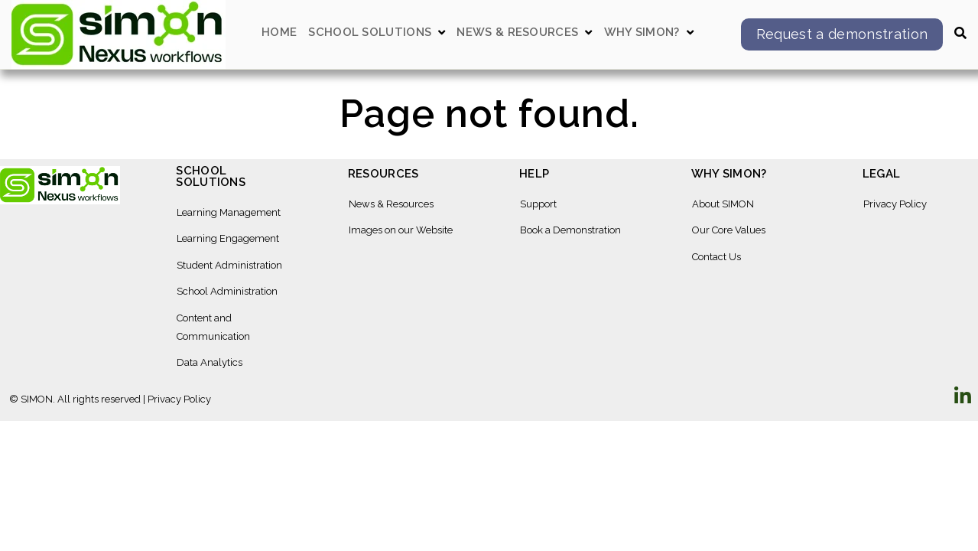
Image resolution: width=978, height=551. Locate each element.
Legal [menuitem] (882, 174)
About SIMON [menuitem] (723, 204)
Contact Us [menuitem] (716, 256)
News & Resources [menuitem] (391, 204)
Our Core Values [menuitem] (728, 230)
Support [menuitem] (538, 204)
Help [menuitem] (534, 174)
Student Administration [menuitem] (229, 265)
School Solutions (369, 33)
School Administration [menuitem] (227, 291)
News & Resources (517, 33)
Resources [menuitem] (383, 174)
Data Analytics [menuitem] (209, 362)
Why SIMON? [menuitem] (729, 174)
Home (279, 33)
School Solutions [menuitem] (210, 177)
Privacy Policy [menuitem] (895, 204)
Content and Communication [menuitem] (213, 327)
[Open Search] (960, 33)
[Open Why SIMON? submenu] (690, 32)
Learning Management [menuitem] (229, 212)
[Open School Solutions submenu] (441, 32)
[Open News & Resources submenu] (588, 32)
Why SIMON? (642, 33)
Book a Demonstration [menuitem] (570, 230)
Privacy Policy (179, 399)
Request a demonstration (842, 34)
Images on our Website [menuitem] (401, 230)
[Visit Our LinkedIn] (962, 395)
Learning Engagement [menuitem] (228, 238)
